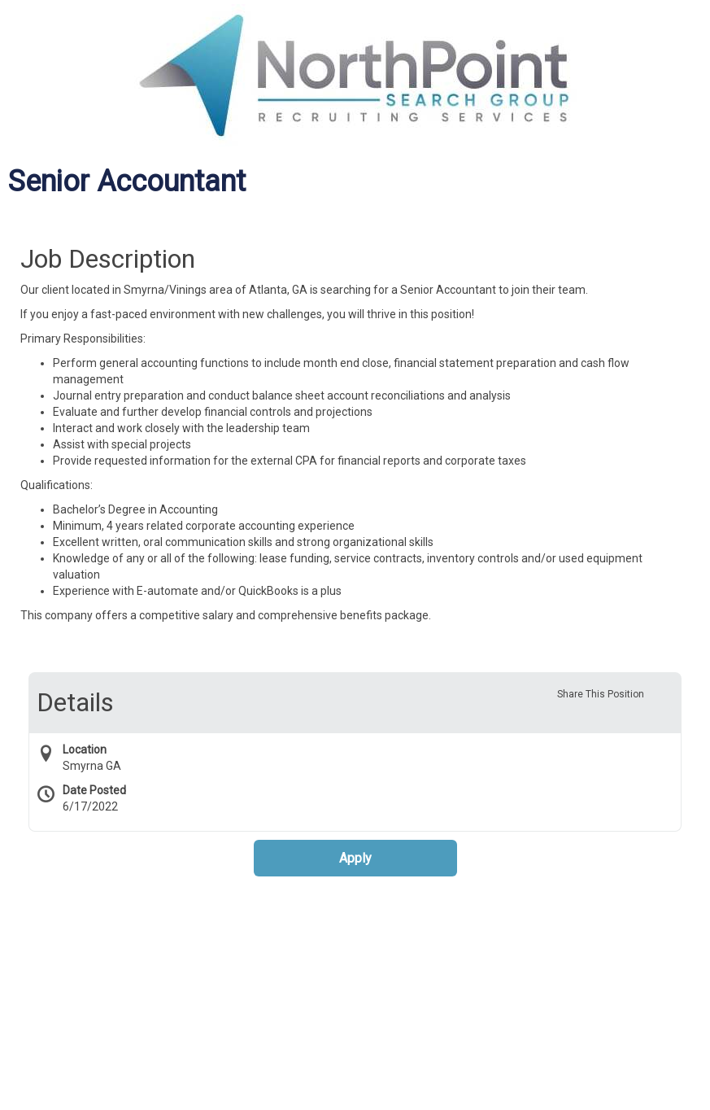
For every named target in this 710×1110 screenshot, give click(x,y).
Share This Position (600, 694)
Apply (355, 858)
